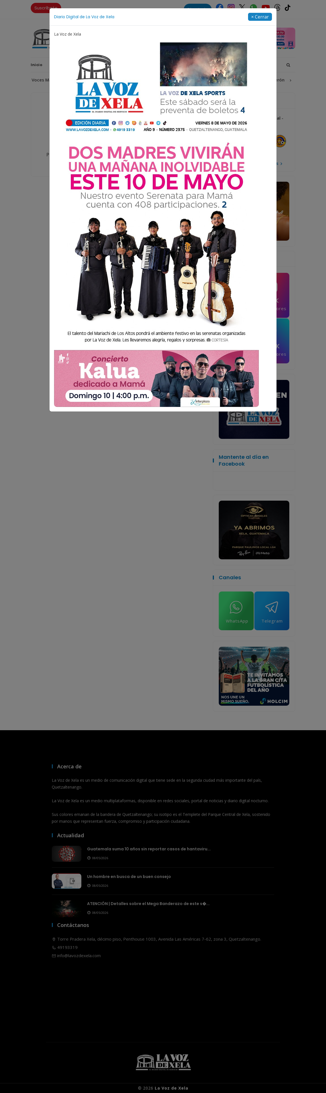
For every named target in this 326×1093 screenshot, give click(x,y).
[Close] (260, 17)
